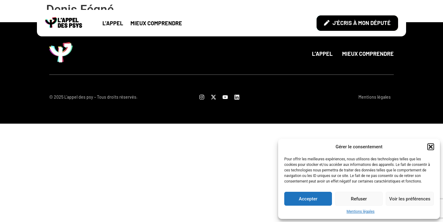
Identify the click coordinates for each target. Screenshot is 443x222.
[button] (431, 147)
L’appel (112, 23)
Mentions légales (361, 211)
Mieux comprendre (156, 23)
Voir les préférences (409, 199)
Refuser (359, 199)
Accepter (308, 199)
